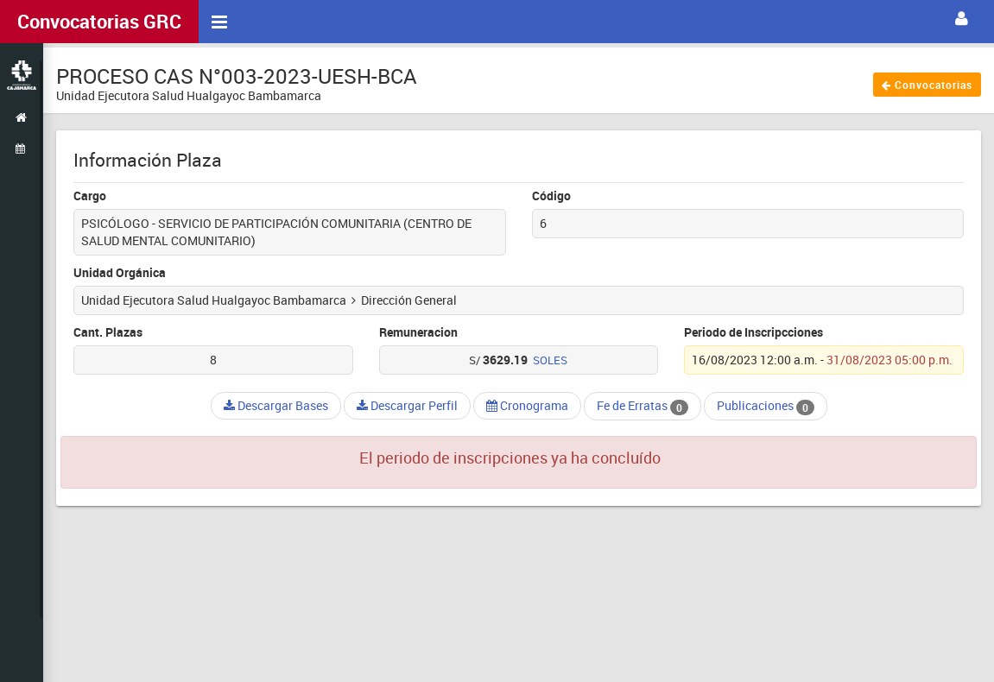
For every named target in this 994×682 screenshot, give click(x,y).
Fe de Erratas (642, 405)
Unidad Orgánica (119, 272)
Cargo (89, 195)
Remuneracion (418, 332)
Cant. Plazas (107, 332)
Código (551, 195)
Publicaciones (765, 405)
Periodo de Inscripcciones (753, 332)
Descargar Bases (276, 405)
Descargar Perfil (407, 405)
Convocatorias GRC (99, 21)
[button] (961, 19)
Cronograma (527, 405)
